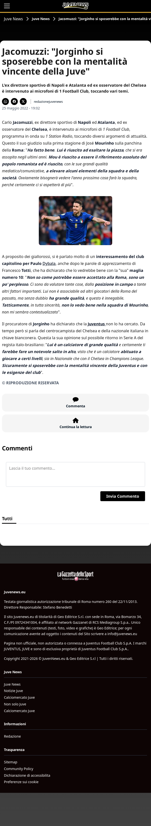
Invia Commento (122, 496)
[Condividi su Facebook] (14, 101)
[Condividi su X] (23, 101)
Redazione (12, 736)
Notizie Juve (13, 690)
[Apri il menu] (7, 6)
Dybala (49, 263)
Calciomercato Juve (19, 697)
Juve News (13, 19)
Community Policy (18, 768)
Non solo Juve (15, 704)
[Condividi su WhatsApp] (5, 101)
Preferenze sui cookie (21, 781)
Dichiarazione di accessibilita (27, 775)
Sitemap (10, 762)
